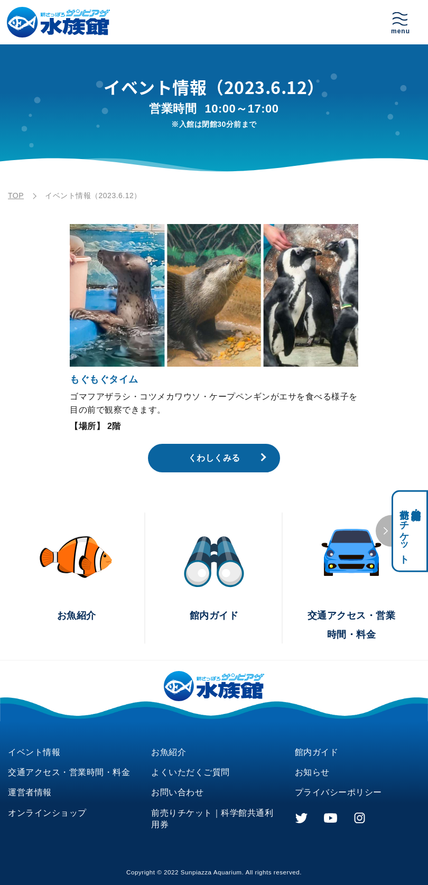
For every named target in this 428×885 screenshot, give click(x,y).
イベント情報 (34, 752)
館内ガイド (317, 752)
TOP (16, 195)
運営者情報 (30, 792)
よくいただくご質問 (190, 772)
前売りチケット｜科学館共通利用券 (212, 818)
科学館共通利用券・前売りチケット (410, 531)
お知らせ (312, 772)
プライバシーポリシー (338, 792)
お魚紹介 (168, 752)
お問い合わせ (177, 792)
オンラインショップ (47, 812)
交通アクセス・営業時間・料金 (69, 772)
